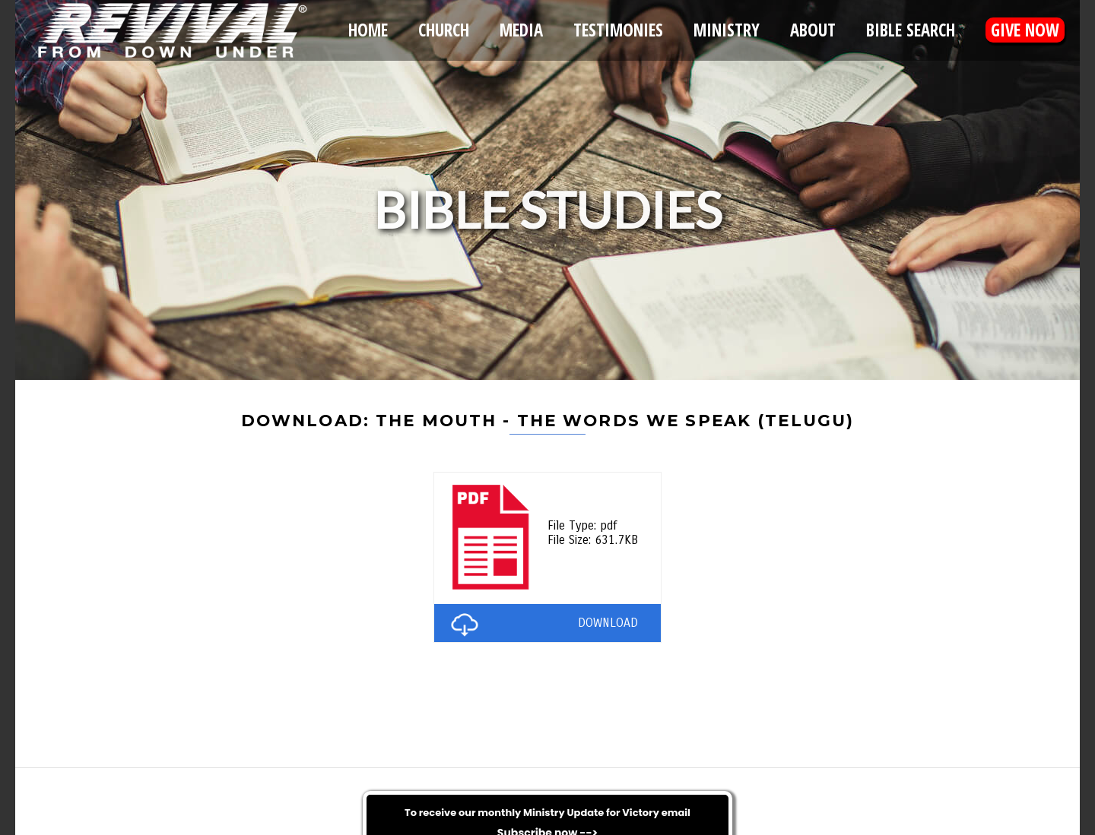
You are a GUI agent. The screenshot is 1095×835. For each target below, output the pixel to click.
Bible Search (910, 30)
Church (443, 30)
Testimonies (618, 30)
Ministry (727, 30)
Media (521, 30)
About (813, 30)
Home (368, 30)
